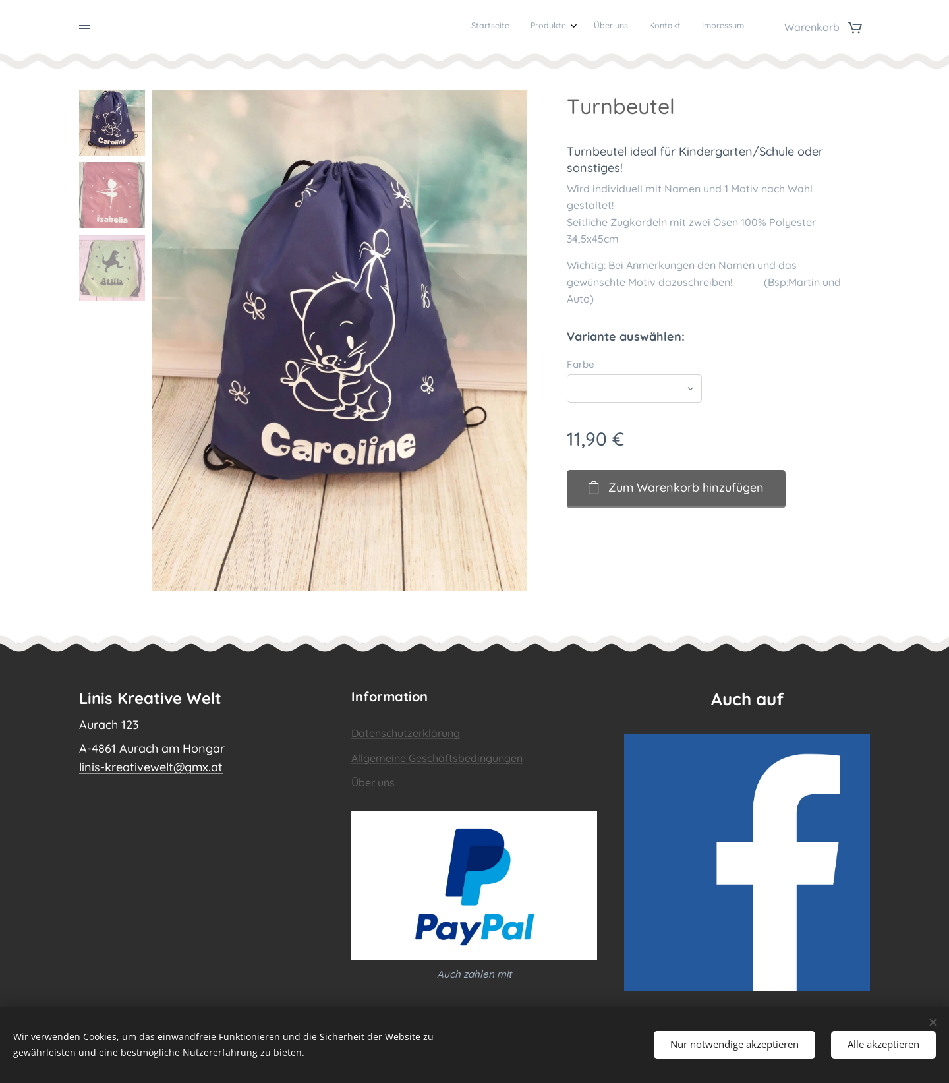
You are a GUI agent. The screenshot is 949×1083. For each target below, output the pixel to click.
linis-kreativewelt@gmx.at (151, 767)
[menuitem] (657, 27)
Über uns (373, 782)
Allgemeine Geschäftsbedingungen (437, 758)
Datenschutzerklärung (405, 733)
